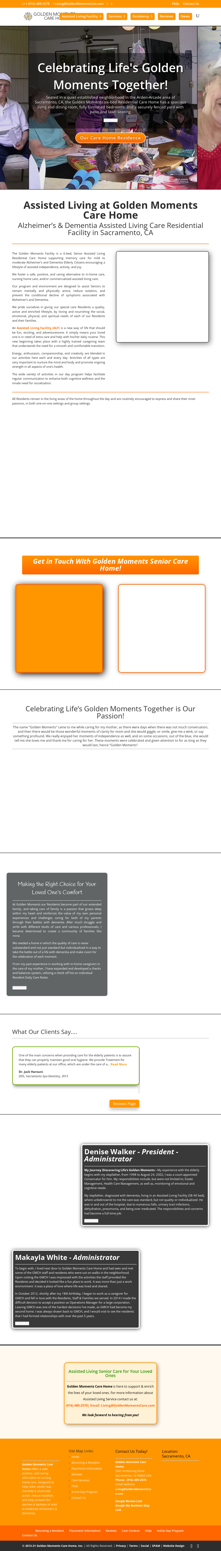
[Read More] (111, 121)
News (185, 16)
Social (145, 1546)
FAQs (175, 4)
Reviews (166, 16)
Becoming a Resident (86, 1462)
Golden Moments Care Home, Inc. (60, 1546)
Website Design (173, 1546)
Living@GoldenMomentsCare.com (128, 1405)
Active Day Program (84, 1492)
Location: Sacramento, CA (176, 1454)
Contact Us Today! (131, 1451)
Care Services (80, 1480)
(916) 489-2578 (77, 1405)
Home (75, 1457)
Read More (119, 1064)
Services (115, 16)
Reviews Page (124, 1103)
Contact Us (191, 4)
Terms (133, 1546)
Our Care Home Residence (110, 138)
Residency (141, 16)
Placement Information (87, 1468)
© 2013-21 (29, 1546)
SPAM (156, 1546)
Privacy (121, 1546)
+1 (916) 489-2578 (37, 4)
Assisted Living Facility (80, 16)
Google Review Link (128, 1501)
